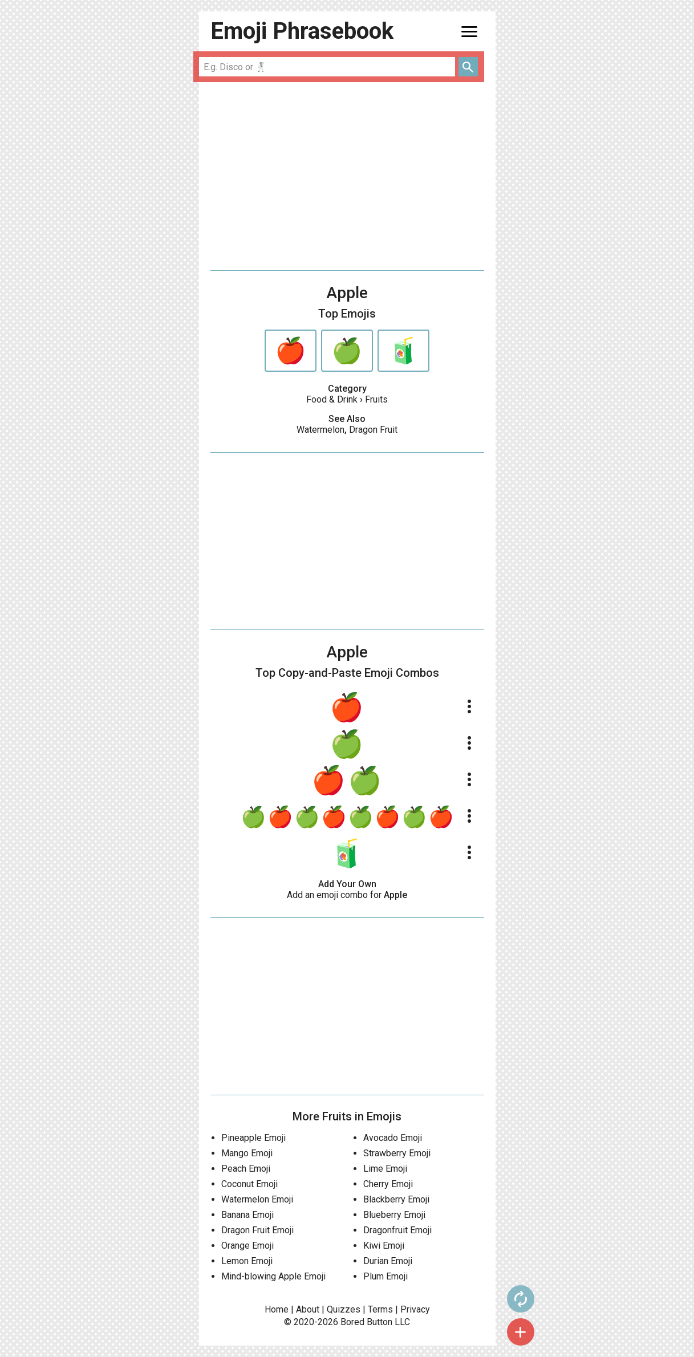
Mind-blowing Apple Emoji (273, 1276)
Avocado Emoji (392, 1137)
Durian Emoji (387, 1261)
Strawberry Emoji (397, 1153)
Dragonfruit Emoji (397, 1230)
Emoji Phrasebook (301, 31)
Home (277, 1309)
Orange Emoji (247, 1245)
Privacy (415, 1309)
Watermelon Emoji (257, 1199)
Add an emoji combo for (347, 894)
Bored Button (366, 1322)
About (307, 1309)
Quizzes (343, 1309)
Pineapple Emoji (253, 1137)
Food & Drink (332, 399)
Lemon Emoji (247, 1261)
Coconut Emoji (249, 1184)
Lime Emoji (385, 1168)
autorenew (519, 1299)
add (519, 1332)
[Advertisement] (347, 176)
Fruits (376, 399)
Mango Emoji (247, 1153)
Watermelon (320, 429)
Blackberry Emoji (396, 1199)
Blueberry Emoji (394, 1214)
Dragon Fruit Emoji (257, 1230)
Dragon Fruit (373, 429)
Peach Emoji (245, 1168)
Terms (380, 1309)
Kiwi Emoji (383, 1245)
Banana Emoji (247, 1214)
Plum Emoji (385, 1276)
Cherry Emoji (388, 1184)
